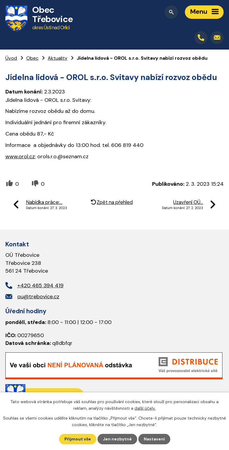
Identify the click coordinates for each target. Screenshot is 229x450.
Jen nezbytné (117, 439)
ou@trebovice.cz (38, 296)
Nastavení (154, 439)
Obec (32, 58)
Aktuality (57, 58)
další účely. (145, 408)
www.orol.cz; (20, 156)
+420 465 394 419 (40, 285)
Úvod (11, 58)
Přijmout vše (77, 439)
